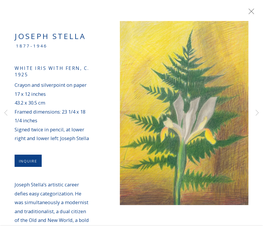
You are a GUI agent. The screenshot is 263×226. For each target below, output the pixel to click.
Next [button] (257, 113)
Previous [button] (6, 113)
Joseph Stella (50, 38)
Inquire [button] (28, 163)
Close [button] (251, 13)
